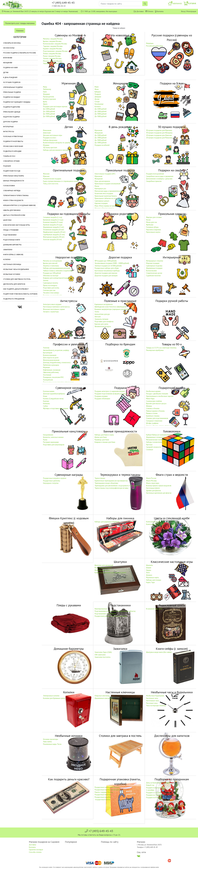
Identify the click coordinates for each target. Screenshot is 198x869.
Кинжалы (46, 403)
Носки (148, 220)
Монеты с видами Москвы (52, 61)
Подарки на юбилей (102, 145)
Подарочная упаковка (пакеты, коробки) (20, 294)
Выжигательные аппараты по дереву (56, 143)
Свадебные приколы (154, 181)
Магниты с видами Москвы (53, 39)
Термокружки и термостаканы (16, 195)
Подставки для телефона (104, 321)
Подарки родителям (11, 107)
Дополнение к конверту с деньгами (159, 179)
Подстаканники (9, 235)
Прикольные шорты (153, 232)
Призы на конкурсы (50, 285)
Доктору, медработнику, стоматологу (57, 362)
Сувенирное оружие (11, 161)
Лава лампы (47, 742)
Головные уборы (152, 227)
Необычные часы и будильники (16, 269)
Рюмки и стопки (151, 413)
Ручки (45, 440)
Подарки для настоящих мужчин (55, 106)
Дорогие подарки (10, 122)
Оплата (150, 11)
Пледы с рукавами (10, 230)
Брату (45, 102)
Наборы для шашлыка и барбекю (107, 522)
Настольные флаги (153, 488)
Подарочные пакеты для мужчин (107, 787)
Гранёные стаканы (152, 416)
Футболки (149, 225)
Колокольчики (151, 271)
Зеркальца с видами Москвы (53, 63)
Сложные (149, 450)
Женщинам (7, 63)
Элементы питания (101, 319)
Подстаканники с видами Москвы (55, 51)
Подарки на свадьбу (11, 97)
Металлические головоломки (157, 440)
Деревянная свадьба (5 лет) (53, 227)
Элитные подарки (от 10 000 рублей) (108, 266)
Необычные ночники (11, 274)
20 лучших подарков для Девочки (159, 135)
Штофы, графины (152, 423)
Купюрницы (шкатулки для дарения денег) (110, 573)
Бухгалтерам (47, 353)
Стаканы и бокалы (152, 408)
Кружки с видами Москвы (52, 49)
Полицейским (48, 380)
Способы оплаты (35, 852)
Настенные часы (152, 698)
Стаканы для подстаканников (157, 418)
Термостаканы (100, 478)
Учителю (46, 348)
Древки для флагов (153, 491)
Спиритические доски (154, 273)
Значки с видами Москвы (52, 58)
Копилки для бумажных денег (54, 698)
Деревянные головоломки (156, 437)
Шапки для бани (101, 437)
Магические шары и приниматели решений (110, 191)
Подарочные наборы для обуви (107, 268)
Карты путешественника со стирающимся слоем (60, 181)
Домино (149, 575)
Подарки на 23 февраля (155, 795)
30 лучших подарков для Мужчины (159, 130)
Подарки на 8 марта (153, 797)
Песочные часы (152, 703)
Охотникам (47, 375)
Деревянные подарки (154, 268)
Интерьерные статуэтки (154, 261)
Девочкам (47, 133)
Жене (97, 89)
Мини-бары (150, 399)
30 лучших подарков (11, 82)
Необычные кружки (153, 391)
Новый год (150, 785)
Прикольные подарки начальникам (107, 184)
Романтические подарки (52, 179)
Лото (148, 573)
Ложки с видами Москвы (52, 53)
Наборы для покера (153, 580)
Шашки (148, 568)
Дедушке (46, 94)
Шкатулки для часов (102, 570)
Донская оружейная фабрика (54, 394)
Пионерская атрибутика (155, 350)
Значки (45, 280)
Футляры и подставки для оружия (55, 408)
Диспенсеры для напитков (14, 284)
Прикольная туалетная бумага (106, 196)
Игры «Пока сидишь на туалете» (106, 206)
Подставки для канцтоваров (53, 445)
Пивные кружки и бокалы (155, 411)
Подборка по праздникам (13, 299)
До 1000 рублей (49, 109)
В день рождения (10, 77)
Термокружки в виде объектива (106, 483)
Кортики (46, 401)
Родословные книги (11, 240)
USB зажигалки (100, 655)
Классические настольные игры (16, 225)
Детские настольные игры (52, 135)
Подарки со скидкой (153, 793)
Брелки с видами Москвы (52, 41)
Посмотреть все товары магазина (19, 23)
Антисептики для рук (102, 314)
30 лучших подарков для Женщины (159, 133)
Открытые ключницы (102, 696)
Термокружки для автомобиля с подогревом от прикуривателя (118, 486)
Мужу (45, 87)
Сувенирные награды (11, 191)
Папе (45, 92)
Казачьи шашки (48, 391)
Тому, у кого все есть (50, 184)
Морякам (46, 367)
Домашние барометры (12, 245)
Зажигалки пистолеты (102, 657)
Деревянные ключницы (103, 698)
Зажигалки (7, 250)
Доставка (140, 11)
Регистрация (191, 11)
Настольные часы (152, 701)
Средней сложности (153, 447)
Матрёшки (149, 43)
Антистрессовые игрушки (52, 304)
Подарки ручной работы (13, 141)
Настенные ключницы (12, 264)
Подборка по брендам (12, 151)
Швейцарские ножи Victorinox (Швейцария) (110, 307)
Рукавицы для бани (102, 440)
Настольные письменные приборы (107, 271)
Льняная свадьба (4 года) (52, 225)
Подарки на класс (49, 138)
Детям (5, 72)
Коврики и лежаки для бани (105, 442)
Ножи (45, 396)
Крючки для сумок (101, 324)
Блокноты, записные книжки (53, 437)
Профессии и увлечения (13, 146)
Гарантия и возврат (36, 850)
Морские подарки (152, 263)
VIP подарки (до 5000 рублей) (106, 261)
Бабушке (98, 92)
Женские (46, 174)
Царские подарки (101, 203)
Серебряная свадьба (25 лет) (54, 235)
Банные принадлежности (13, 181)
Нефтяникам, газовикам (51, 370)
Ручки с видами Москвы (52, 56)
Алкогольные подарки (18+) (105, 174)
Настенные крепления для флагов (158, 493)
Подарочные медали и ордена (54, 478)
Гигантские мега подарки (104, 193)
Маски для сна (151, 222)
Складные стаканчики (154, 421)
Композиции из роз (153, 522)
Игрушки (46, 145)
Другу (45, 104)
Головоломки (9, 186)
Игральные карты (152, 577)
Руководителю (48, 97)
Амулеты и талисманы (51, 266)
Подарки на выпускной (154, 788)
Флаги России (151, 478)
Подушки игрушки (101, 396)
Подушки (7, 166)
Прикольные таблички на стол (106, 198)
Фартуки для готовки (154, 217)
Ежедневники (48, 435)
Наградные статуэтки (50, 483)
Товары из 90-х (9, 156)
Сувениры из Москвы (12, 43)
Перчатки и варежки (153, 230)
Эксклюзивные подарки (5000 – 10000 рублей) (112, 263)
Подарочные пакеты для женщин (107, 790)
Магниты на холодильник (52, 261)
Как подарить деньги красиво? (16, 289)
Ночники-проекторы (50, 739)
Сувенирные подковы (154, 266)
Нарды (148, 570)
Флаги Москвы (151, 481)
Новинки (19, 30)
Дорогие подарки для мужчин (106, 273)
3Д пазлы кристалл (50, 147)
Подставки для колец (51, 288)
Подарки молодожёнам (155, 174)
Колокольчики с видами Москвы (55, 44)
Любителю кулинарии (51, 365)
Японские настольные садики (54, 309)
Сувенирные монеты (50, 283)
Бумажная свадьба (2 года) (53, 220)
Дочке (97, 99)
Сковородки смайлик (154, 401)
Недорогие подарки (11, 117)
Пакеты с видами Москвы (104, 792)
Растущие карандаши (51, 442)
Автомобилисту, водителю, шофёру (56, 350)
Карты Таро (150, 582)
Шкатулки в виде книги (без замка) (159, 652)
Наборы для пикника (11, 210)
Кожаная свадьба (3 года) (53, 222)
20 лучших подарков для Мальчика (159, 138)
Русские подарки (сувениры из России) (19, 53)
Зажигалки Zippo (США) (103, 652)
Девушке (98, 97)
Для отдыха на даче (50, 358)
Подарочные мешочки (103, 795)
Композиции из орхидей (155, 524)
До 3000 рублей (49, 114)
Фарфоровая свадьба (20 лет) (54, 232)
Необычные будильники (155, 696)
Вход (183, 11)
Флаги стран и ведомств (13, 200)
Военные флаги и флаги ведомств (158, 486)
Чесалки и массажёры (51, 293)
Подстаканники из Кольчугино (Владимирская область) (115, 611)
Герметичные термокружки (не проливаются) (111, 481)
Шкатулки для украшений (104, 565)
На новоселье (9, 48)
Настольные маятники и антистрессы (56, 307)
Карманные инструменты (104, 304)
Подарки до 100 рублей (52, 273)
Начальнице (99, 104)
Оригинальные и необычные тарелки (159, 396)
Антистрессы (8, 131)
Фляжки (149, 406)
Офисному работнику (51, 372)
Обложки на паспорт (50, 276)
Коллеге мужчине (49, 99)
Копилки (6, 259)
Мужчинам (7, 58)
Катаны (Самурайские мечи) (53, 399)
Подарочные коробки (103, 797)
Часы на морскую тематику (156, 705)
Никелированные (101, 609)
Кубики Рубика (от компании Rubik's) (159, 435)
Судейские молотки (153, 276)
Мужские (46, 176)
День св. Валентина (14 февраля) (158, 783)
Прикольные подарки (12, 92)
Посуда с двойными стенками (157, 394)
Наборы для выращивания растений (56, 268)
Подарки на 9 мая (10, 68)
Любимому (47, 89)
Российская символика (154, 46)
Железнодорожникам (51, 360)
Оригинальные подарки (13, 87)
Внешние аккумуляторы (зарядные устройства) (112, 309)
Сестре (97, 102)
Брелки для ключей (50, 263)
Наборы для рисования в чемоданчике (57, 150)
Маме (97, 87)
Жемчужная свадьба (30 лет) (53, 237)
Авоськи (98, 317)
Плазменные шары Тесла (52, 744)
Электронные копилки (51, 696)
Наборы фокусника (50, 140)
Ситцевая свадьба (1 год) (52, 217)
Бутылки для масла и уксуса (156, 403)
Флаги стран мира (152, 483)
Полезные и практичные (13, 136)
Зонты (97, 312)
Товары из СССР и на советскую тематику (161, 348)
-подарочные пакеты (102, 799)
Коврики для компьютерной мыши (55, 278)
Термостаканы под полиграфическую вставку (111, 488)
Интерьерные (8, 127)
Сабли (45, 406)
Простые (149, 445)
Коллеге (98, 106)
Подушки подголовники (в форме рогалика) (111, 394)
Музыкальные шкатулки (103, 568)
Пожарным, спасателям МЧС (53, 377)
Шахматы (149, 565)
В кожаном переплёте (154, 609)
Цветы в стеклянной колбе (14, 215)
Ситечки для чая (49, 290)
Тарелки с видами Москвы (53, 46)
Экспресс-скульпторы (51, 312)
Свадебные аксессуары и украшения (159, 176)
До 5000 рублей (49, 116)
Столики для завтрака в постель (16, 279)
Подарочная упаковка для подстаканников (111, 616)
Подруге (98, 94)
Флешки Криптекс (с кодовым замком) (19, 205)
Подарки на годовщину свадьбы (16, 102)
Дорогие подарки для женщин (106, 276)
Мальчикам (47, 130)
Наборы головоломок (154, 442)
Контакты (160, 11)
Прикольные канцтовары (13, 176)
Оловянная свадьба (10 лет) (53, 230)
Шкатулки (7, 220)
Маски (97, 186)
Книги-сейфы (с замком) (13, 254)
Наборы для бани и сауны (104, 435)
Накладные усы (100, 188)
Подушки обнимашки (102, 399)
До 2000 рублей (49, 111)
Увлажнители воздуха (103, 326)
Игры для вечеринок (102, 181)
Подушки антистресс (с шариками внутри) (110, 391)
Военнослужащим (49, 355)
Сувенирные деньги (102, 201)
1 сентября (150, 790)
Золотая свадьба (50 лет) (52, 239)
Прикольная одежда (11, 112)
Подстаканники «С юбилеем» (105, 614)
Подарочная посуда (11, 171)
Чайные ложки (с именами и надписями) (58, 271)
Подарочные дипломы (51, 481)
